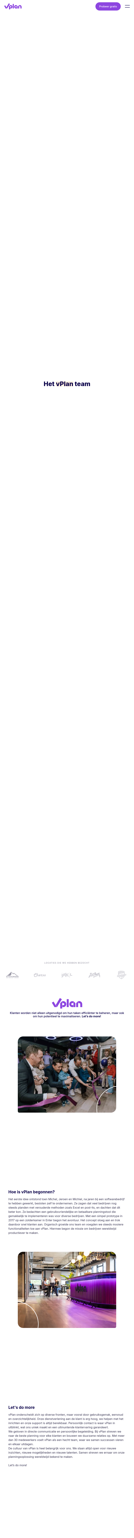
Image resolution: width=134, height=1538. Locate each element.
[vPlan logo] (13, 6)
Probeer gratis (108, 6)
